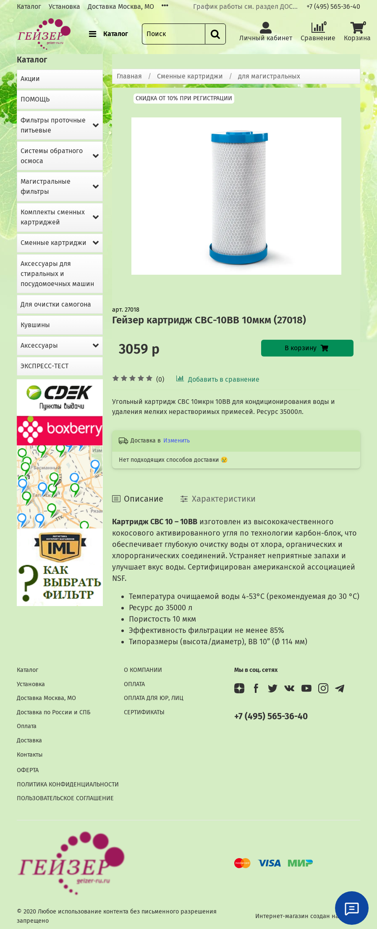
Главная (129, 76)
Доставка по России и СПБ (53, 712)
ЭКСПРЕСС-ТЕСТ (44, 366)
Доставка (29, 740)
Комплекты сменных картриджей (53, 217)
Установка (64, 6)
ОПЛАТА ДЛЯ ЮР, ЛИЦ (153, 698)
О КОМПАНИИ (143, 670)
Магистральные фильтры (46, 186)
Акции (30, 79)
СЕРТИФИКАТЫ (144, 712)
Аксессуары (39, 345)
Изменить (176, 440)
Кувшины (35, 325)
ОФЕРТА (28, 770)
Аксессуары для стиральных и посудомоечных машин (57, 274)
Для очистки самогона (56, 304)
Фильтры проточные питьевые (53, 125)
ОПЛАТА (134, 684)
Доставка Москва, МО (121, 6)
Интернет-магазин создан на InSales (307, 916)
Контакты (30, 754)
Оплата (27, 726)
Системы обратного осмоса (52, 156)
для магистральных (269, 76)
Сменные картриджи (190, 76)
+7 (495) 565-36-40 (333, 6)
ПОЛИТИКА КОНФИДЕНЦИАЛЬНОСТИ (68, 784)
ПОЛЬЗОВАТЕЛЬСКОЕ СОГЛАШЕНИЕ (65, 798)
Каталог (29, 6)
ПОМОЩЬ (35, 99)
